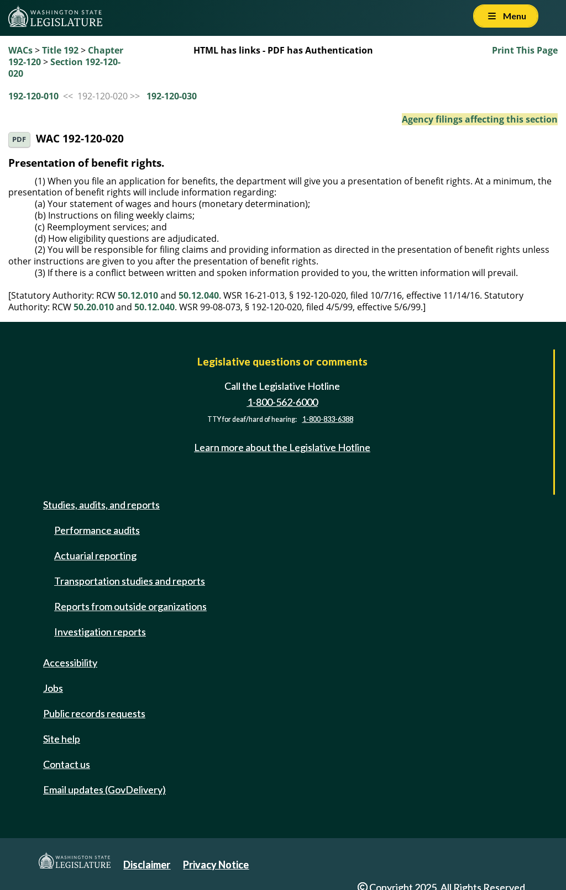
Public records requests (94, 713)
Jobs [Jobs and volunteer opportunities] (53, 688)
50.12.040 (199, 295)
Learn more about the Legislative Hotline (282, 447)
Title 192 (60, 50)
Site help (61, 739)
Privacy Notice (216, 865)
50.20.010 (94, 307)
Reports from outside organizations (130, 606)
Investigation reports (100, 632)
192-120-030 (171, 96)
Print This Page (525, 50)
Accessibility (70, 662)
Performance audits (97, 530)
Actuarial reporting (95, 555)
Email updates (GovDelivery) (104, 789)
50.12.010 (138, 295)
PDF (19, 139)
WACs (20, 50)
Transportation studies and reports (129, 581)
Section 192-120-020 (64, 68)
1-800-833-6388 (327, 419)
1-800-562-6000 (282, 402)
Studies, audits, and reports (101, 505)
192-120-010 (33, 96)
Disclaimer (146, 865)
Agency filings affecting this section (480, 119)
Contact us (66, 764)
